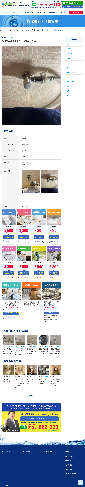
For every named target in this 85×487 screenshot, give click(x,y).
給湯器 (68, 96)
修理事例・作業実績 (29, 30)
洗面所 (22, 348)
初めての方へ (29, 13)
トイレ (11, 377)
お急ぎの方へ (76, 12)
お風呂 (68, 44)
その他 (68, 49)
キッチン (69, 53)
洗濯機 (38, 30)
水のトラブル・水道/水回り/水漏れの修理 (11, 30)
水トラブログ (69, 456)
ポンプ (68, 63)
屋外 (67, 68)
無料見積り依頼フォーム (72, 474)
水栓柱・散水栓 (71, 82)
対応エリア (41, 13)
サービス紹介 (15, 13)
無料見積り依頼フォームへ (73, 3)
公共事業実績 (69, 465)
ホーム (5, 13)
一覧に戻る (31, 396)
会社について (63, 13)
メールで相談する (53, 430)
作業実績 (52, 13)
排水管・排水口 (71, 72)
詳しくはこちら (27, 165)
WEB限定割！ (72, 7)
